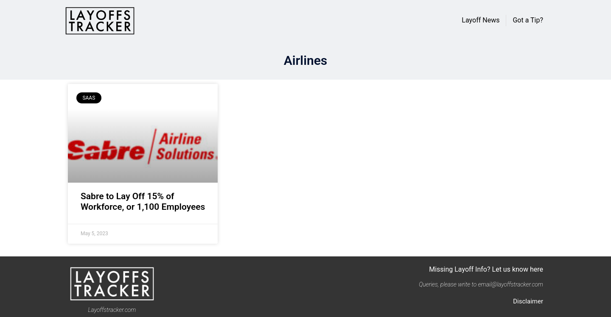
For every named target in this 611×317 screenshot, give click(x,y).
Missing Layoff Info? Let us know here (486, 269)
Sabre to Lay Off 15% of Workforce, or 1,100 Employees (143, 201)
